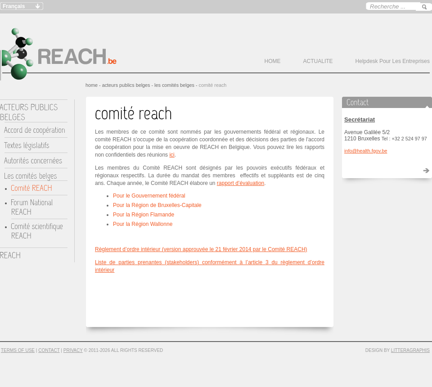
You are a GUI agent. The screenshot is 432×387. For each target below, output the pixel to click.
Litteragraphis (410, 350)
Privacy (73, 350)
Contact (48, 350)
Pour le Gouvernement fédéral (149, 196)
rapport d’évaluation (240, 183)
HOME (273, 61)
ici (171, 155)
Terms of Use (18, 350)
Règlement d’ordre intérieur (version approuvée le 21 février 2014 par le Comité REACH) (201, 249)
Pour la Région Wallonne (142, 224)
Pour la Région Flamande (143, 215)
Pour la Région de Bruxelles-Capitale (157, 205)
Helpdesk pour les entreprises (393, 61)
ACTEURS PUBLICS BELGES (126, 85)
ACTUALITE (318, 61)
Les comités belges (174, 85)
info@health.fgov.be (365, 150)
